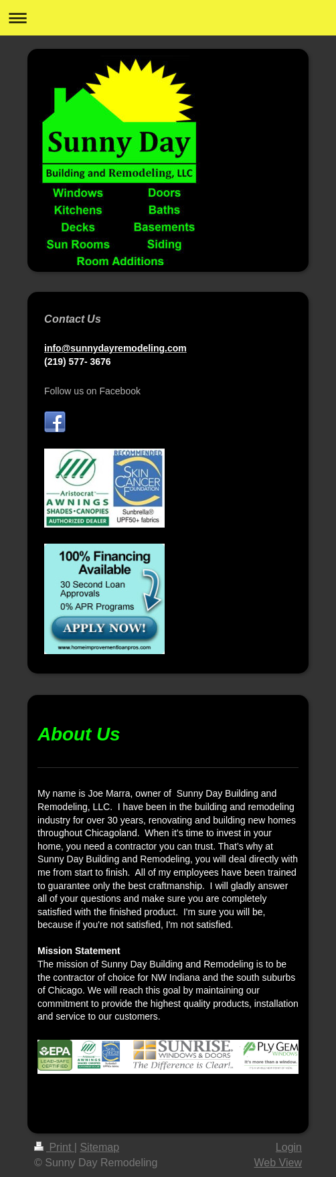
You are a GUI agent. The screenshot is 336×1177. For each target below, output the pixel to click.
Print (54, 1147)
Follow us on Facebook (92, 391)
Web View (278, 1162)
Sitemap (99, 1147)
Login (289, 1147)
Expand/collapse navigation (168, 17)
